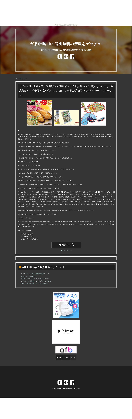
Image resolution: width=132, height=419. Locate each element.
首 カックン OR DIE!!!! (28, 276)
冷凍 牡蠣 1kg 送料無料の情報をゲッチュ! (66, 44)
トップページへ (21, 78)
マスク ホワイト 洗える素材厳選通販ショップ (35, 274)
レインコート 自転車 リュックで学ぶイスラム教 (36, 281)
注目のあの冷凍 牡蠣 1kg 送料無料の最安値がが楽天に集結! (66, 50)
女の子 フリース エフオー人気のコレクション (35, 278)
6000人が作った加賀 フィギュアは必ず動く (34, 283)
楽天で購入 (66, 244)
